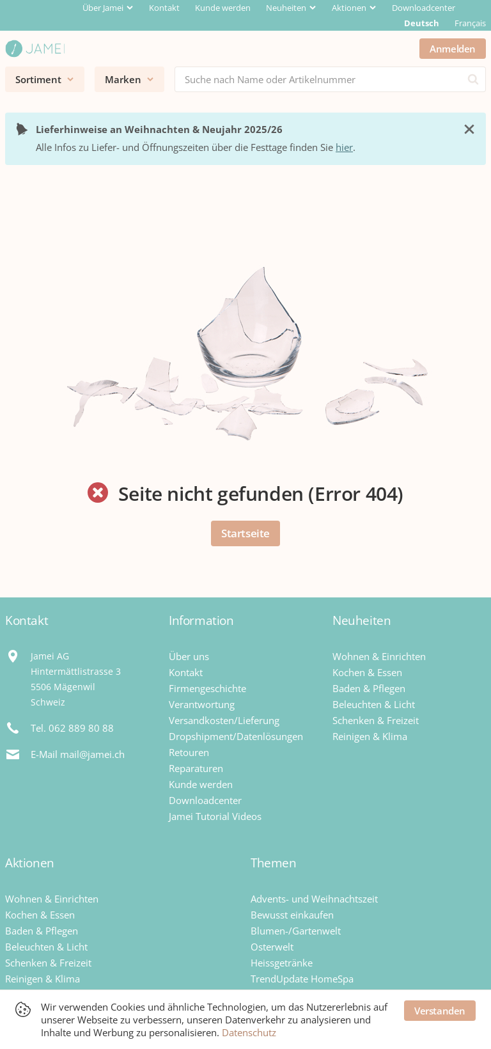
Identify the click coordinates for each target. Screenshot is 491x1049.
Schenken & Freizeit (375, 720)
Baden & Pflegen (368, 688)
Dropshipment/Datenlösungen (236, 736)
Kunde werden (223, 7)
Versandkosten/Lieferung (224, 720)
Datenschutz (249, 1032)
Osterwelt (272, 946)
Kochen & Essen (367, 672)
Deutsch (421, 23)
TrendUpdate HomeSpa (302, 978)
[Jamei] (35, 49)
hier (344, 147)
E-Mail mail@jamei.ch (78, 754)
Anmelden (453, 48)
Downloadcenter (423, 7)
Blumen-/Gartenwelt (296, 930)
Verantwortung (202, 704)
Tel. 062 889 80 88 (72, 728)
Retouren (189, 752)
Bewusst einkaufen (292, 914)
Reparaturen (196, 768)
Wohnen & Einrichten (379, 656)
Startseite (245, 533)
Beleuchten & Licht (373, 704)
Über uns (189, 656)
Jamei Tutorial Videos (215, 816)
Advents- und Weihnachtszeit (314, 898)
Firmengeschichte (207, 688)
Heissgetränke (282, 962)
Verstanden (439, 1010)
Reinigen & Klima (369, 736)
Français (470, 23)
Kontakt (164, 7)
